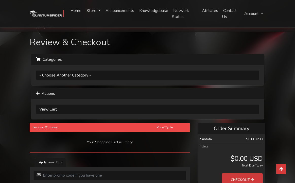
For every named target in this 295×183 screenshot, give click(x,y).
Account (252, 14)
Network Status (180, 14)
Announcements (120, 10)
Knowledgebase (153, 10)
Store (91, 10)
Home (76, 10)
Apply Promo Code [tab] (50, 162)
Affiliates (210, 10)
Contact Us (229, 14)
